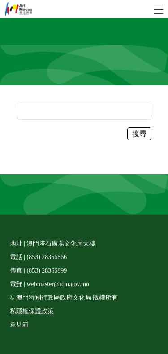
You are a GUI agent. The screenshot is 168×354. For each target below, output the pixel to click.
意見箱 (19, 324)
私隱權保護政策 (32, 311)
